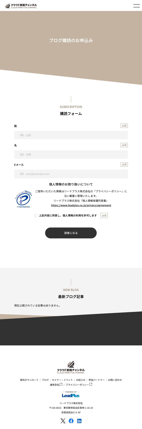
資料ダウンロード (29, 380)
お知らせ (80, 380)
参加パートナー (97, 380)
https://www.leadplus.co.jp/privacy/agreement (81, 205)
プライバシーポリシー (79, 384)
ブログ (45, 380)
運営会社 (56, 384)
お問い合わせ (115, 380)
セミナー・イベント (62, 380)
